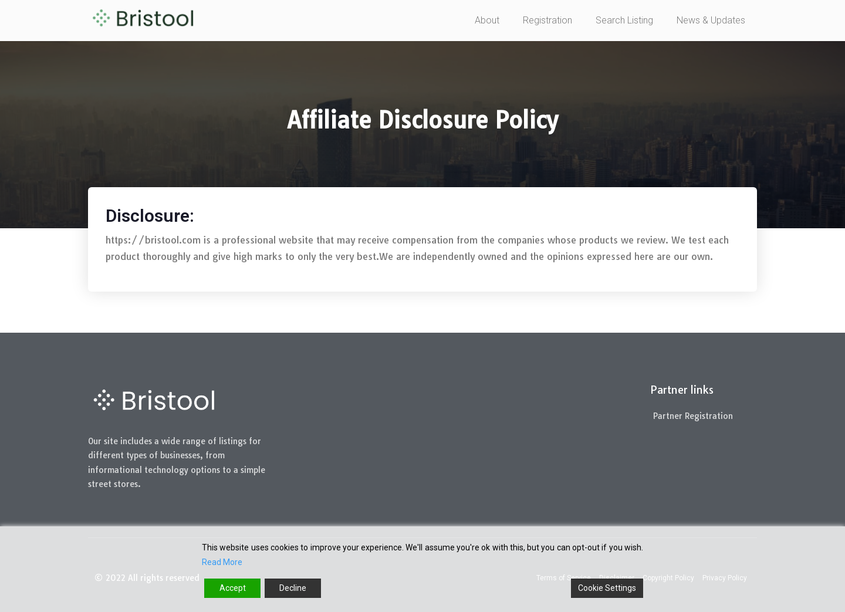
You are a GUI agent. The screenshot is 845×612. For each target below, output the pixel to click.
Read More (222, 562)
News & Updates (711, 20)
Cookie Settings (607, 588)
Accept (232, 588)
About (487, 20)
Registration (547, 20)
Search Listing (624, 20)
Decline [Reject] (292, 588)
